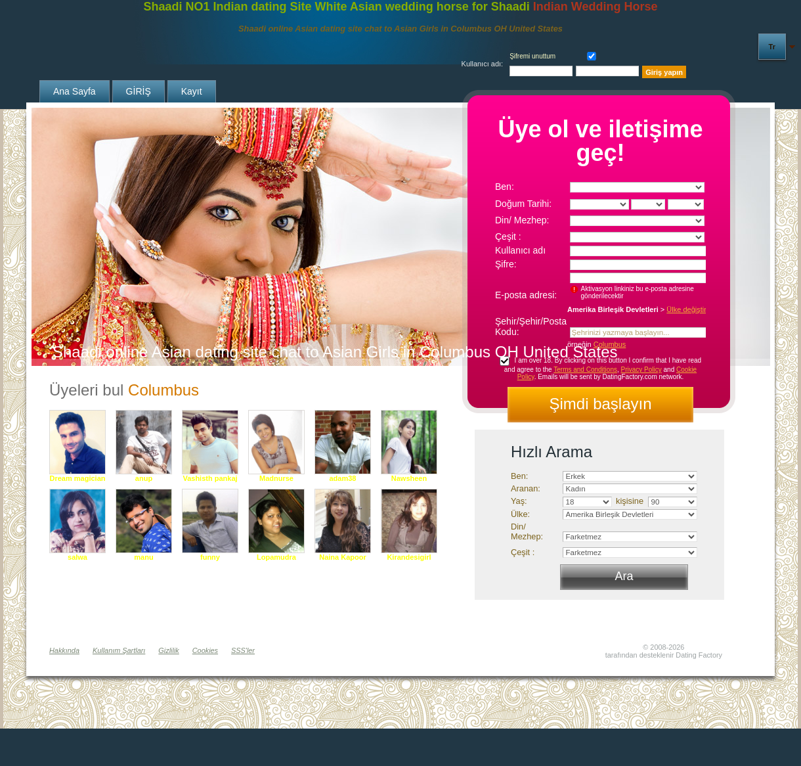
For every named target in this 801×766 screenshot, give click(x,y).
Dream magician (78, 478)
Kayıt (191, 91)
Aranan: (525, 488)
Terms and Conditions (585, 369)
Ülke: (520, 514)
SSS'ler (243, 650)
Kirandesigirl (409, 557)
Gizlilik (168, 650)
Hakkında (64, 650)
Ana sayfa (74, 91)
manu (143, 557)
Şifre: (506, 264)
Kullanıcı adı (520, 250)
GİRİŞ (138, 91)
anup (143, 478)
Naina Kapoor (342, 557)
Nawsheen (409, 478)
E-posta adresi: (526, 295)
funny (210, 557)
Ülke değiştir (686, 309)
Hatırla (589, 55)
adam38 (343, 478)
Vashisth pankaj (210, 478)
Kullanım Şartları (119, 650)
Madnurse (276, 478)
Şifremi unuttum (532, 56)
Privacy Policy (641, 369)
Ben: (504, 186)
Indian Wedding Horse (595, 6)
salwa (77, 557)
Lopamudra (276, 557)
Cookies (205, 650)
